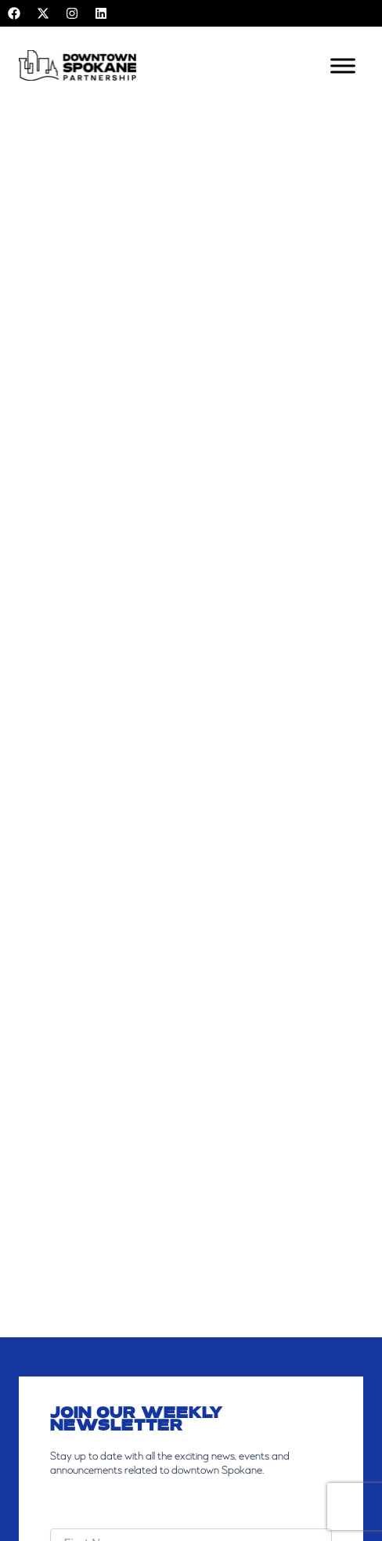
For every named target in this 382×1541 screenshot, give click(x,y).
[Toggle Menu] (342, 65)
